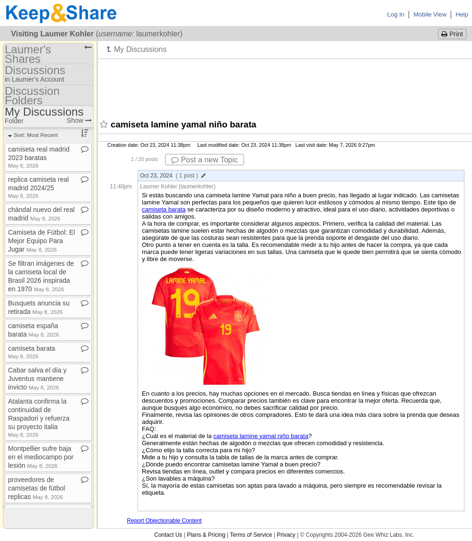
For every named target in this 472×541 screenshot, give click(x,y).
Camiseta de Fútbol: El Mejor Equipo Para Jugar (41, 240)
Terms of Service (251, 535)
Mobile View (429, 14)
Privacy (286, 535)
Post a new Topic (204, 160)
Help (461, 14)
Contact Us (168, 535)
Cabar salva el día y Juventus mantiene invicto (37, 378)
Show (79, 120)
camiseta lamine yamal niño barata (260, 436)
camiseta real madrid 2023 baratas (39, 157)
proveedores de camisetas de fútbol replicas (36, 488)
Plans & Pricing (206, 535)
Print (452, 34)
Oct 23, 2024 (173, 175)
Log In (395, 14)
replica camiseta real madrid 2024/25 (38, 187)
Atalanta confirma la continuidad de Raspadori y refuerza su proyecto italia (39, 417)
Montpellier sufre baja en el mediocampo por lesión (41, 457)
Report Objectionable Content (164, 520)
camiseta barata (164, 209)
